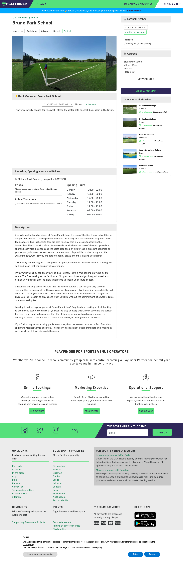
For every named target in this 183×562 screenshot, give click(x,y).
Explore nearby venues (25, 17)
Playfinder (17, 466)
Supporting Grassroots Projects (28, 522)
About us (17, 469)
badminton (32, 31)
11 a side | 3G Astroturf (135, 27)
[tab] (64, 171)
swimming (45, 31)
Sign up (162, 432)
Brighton (57, 472)
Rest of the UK (60, 500)
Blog (14, 479)
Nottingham (59, 497)
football (67, 31)
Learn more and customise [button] (40, 554)
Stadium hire (59, 529)
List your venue (171, 4)
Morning (79, 104)
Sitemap (16, 497)
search (42, 3)
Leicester (57, 483)
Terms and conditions (23, 490)
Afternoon (91, 104)
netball (56, 31)
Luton (56, 490)
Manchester (59, 493)
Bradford (57, 469)
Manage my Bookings (138, 3)
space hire (18, 31)
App (14, 476)
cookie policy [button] (28, 544)
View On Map (146, 79)
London (57, 486)
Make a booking (146, 91)
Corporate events (62, 522)
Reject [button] (136, 554)
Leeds (56, 479)
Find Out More (37, 411)
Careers (16, 483)
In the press (18, 472)
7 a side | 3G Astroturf (135, 32)
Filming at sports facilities (66, 525)
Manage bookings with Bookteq (112, 470)
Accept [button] (152, 554)
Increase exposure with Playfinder (113, 455)
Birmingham (59, 466)
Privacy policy (19, 493)
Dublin (56, 476)
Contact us (17, 486)
